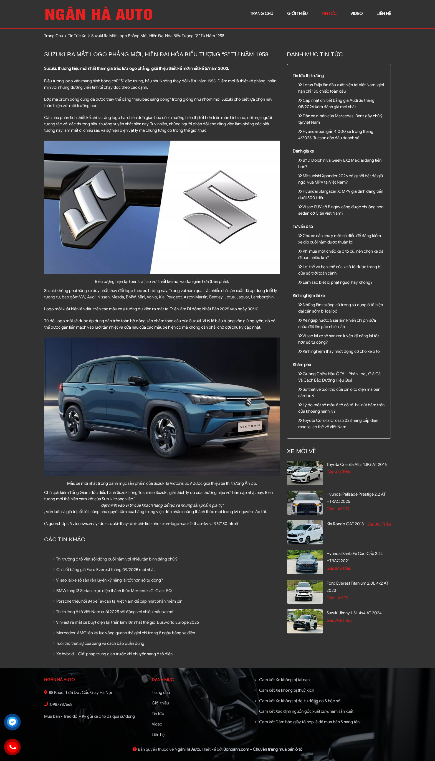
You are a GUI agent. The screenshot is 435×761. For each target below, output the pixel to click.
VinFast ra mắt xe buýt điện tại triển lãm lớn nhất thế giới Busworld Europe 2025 (125, 622)
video (356, 13)
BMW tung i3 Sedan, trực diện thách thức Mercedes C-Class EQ (112, 590)
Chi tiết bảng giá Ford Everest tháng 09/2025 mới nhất (103, 569)
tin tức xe (77, 35)
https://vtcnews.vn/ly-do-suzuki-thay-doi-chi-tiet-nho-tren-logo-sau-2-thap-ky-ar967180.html (148, 523)
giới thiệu (297, 13)
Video (157, 724)
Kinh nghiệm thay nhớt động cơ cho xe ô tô (339, 351)
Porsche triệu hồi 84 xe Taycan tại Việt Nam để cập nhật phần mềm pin (117, 601)
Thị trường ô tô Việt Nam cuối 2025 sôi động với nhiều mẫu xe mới (113, 611)
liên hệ (383, 13)
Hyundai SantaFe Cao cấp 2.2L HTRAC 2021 (355, 557)
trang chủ (261, 13)
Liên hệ (158, 734)
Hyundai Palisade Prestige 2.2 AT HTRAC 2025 (356, 498)
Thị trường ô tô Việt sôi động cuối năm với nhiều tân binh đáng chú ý (115, 559)
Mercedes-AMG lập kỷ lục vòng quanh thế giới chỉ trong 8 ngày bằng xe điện (123, 632)
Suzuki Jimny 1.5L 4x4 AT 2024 (354, 612)
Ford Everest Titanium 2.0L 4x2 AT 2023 (357, 587)
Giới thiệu (160, 703)
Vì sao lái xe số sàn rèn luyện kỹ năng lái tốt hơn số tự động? (107, 580)
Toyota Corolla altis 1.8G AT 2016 (357, 464)
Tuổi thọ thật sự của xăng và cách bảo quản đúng (98, 643)
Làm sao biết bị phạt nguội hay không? (335, 282)
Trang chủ (161, 692)
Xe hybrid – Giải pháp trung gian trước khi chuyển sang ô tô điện (112, 653)
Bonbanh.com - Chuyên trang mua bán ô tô (262, 749)
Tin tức (329, 13)
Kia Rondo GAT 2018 (345, 523)
